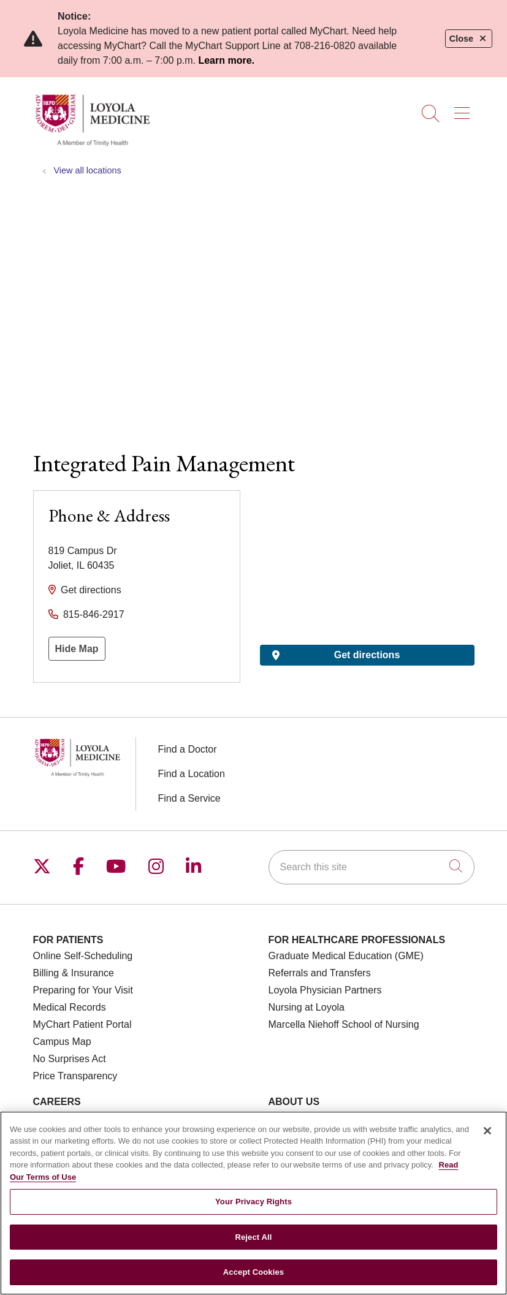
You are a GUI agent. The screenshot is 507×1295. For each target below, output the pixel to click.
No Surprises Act (69, 1059)
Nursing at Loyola (307, 1007)
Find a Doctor (187, 749)
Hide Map (77, 649)
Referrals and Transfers (320, 973)
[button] (464, 109)
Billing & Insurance (74, 973)
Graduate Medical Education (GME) (346, 956)
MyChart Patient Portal (82, 1024)
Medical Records (69, 1007)
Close (468, 39)
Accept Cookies (253, 1272)
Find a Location (191, 774)
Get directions (91, 590)
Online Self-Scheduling (83, 956)
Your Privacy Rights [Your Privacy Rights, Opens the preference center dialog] (253, 1201)
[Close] (487, 1130)
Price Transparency (75, 1076)
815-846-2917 (93, 614)
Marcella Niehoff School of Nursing (344, 1024)
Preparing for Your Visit (83, 990)
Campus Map (62, 1041)
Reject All (253, 1237)
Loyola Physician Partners (325, 990)
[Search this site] (372, 867)
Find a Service (189, 798)
